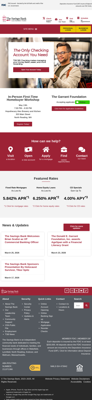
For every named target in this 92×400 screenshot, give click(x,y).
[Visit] (67, 18)
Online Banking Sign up (47, 316)
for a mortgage (46, 159)
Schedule (84, 18)
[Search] (86, 305)
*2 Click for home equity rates (46, 206)
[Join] (56, 19)
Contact (82, 155)
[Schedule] (78, 18)
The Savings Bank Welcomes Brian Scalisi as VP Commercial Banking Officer (22, 239)
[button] (28, 29)
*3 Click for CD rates (76, 206)
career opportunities (64, 161)
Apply (46, 155)
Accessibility (76, 382)
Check (48, 19)
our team (82, 159)
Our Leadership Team (10, 313)
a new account (28, 160)
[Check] (44, 18)
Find (64, 155)
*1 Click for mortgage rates (16, 206)
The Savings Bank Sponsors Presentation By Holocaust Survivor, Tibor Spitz (22, 267)
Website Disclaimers (80, 379)
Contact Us (64, 304)
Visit (71, 19)
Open (28, 155)
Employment (10, 331)
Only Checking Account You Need (31, 52)
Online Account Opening (45, 307)
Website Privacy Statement (57, 379)
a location (10, 159)
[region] (46, 62)
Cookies (87, 382)
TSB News (10, 334)
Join (60, 20)
